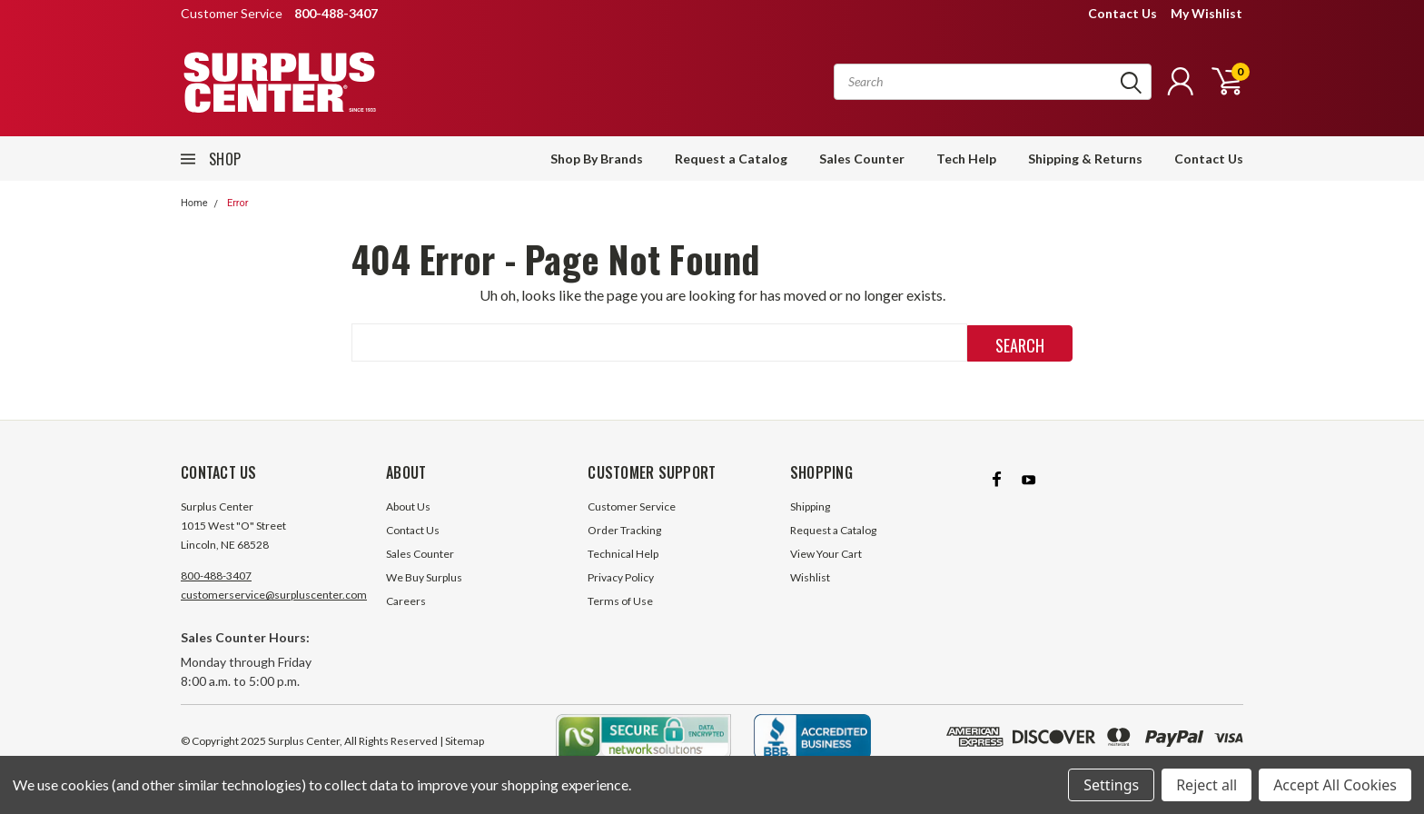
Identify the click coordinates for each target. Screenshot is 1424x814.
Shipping (810, 506)
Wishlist (810, 577)
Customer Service (632, 506)
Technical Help (623, 554)
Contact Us (1122, 13)
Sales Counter (862, 158)
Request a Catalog (731, 158)
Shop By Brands (596, 158)
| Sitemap (462, 741)
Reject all (1206, 785)
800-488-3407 (216, 575)
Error (238, 203)
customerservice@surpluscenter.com (274, 594)
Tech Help (966, 158)
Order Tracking (624, 530)
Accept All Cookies (1335, 785)
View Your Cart (826, 554)
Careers (406, 601)
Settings (1111, 785)
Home (194, 203)
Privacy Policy (621, 577)
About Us (408, 506)
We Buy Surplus (424, 577)
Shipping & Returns (1085, 158)
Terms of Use (620, 601)
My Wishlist (1206, 13)
